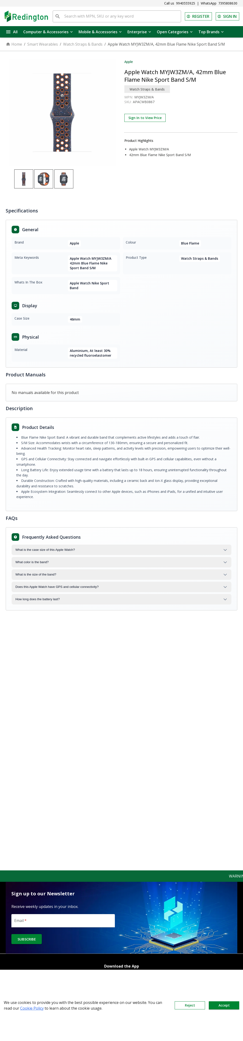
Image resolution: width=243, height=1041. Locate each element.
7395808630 (227, 3)
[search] (57, 16)
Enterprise (139, 32)
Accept (224, 1005)
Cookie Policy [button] (32, 1008)
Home (14, 44)
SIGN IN (227, 16)
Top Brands (211, 32)
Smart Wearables (42, 44)
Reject (190, 1005)
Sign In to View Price (145, 118)
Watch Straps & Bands (83, 44)
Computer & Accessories (48, 32)
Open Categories (175, 32)
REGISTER (198, 16)
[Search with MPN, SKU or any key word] (121, 16)
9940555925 (185, 3)
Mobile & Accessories (100, 32)
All (11, 32)
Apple (128, 61)
